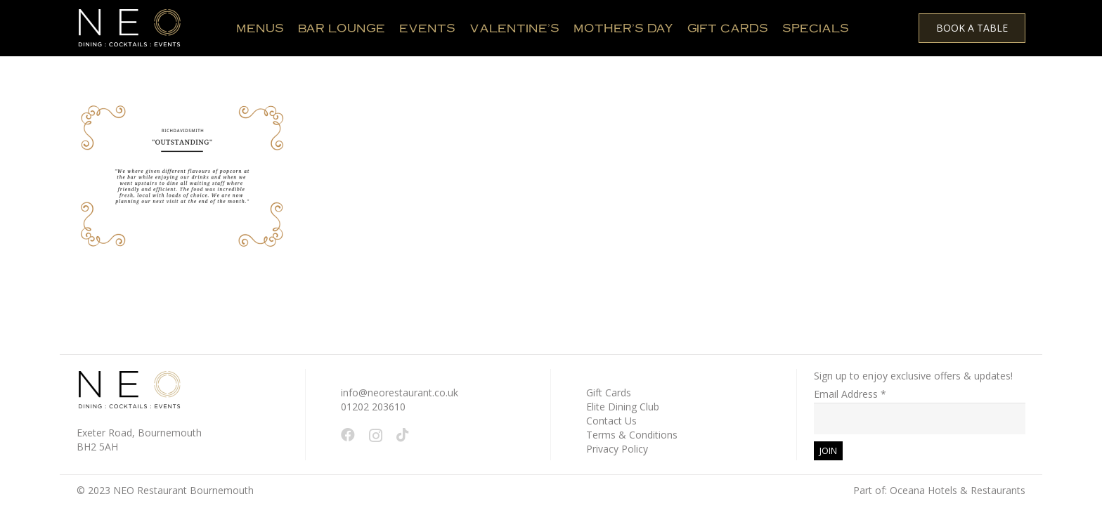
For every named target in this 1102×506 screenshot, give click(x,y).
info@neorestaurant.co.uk (399, 392)
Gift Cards (608, 392)
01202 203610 (373, 406)
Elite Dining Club (622, 406)
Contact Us (611, 420)
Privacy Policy (617, 448)
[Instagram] (375, 435)
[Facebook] (348, 435)
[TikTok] (402, 435)
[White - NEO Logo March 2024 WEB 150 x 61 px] (129, 28)
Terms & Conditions (632, 434)
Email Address (850, 394)
